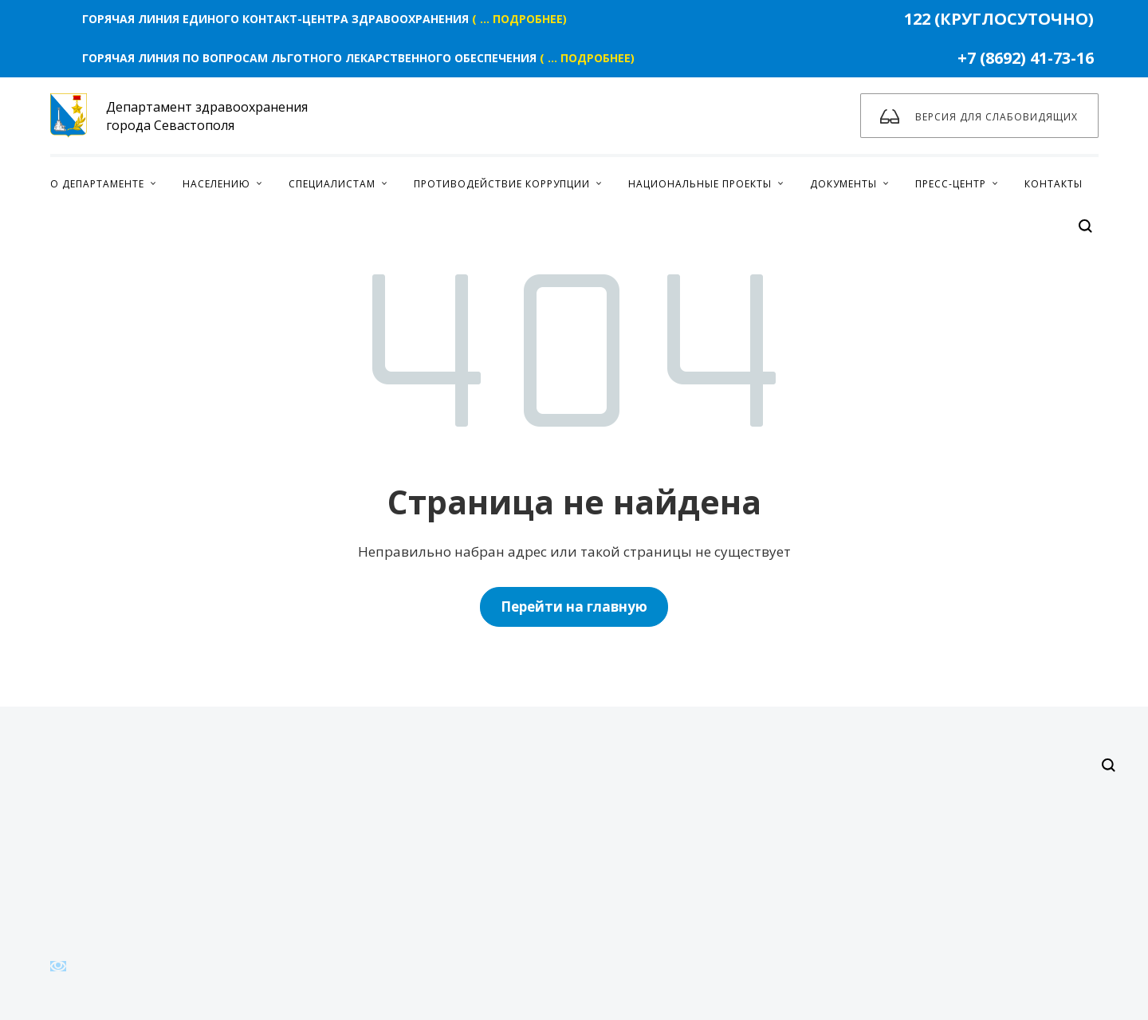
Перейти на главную (574, 606)
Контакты (1053, 184)
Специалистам (332, 184)
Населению (216, 184)
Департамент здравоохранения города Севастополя (179, 115)
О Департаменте (97, 184)
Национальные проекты (700, 184)
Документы (843, 184)
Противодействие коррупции (502, 184)
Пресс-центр (950, 184)
